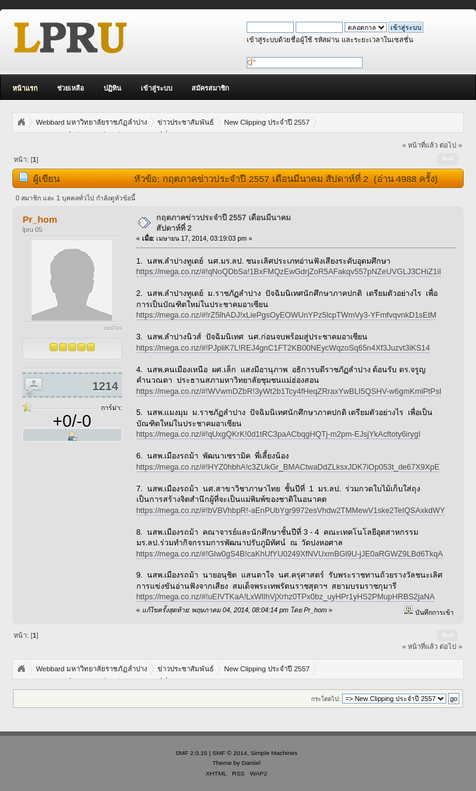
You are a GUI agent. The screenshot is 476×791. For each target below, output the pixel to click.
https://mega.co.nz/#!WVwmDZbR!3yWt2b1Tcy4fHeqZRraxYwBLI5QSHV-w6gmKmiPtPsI (289, 391)
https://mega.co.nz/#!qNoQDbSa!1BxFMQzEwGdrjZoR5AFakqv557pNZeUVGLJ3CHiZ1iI (288, 271)
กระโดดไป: (325, 698)
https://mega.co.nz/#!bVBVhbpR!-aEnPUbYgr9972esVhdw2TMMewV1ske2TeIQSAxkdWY (290, 510)
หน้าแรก (25, 88)
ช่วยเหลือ (70, 88)
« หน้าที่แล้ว (420, 145)
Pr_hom (39, 219)
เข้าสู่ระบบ (156, 88)
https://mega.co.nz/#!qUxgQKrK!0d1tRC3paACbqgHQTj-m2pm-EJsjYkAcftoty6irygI (278, 434)
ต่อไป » (450, 145)
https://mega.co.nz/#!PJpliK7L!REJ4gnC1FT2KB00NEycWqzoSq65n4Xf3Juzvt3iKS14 (283, 348)
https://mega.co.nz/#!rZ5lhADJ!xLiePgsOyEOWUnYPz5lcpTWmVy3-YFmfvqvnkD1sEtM (286, 315)
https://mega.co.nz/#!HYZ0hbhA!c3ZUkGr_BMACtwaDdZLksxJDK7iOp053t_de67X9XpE (287, 467)
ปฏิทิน (112, 88)
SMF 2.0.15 (191, 752)
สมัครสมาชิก (210, 88)
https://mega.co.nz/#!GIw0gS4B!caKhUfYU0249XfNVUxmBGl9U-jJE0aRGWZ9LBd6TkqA (289, 554)
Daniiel (251, 762)
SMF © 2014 (230, 752)
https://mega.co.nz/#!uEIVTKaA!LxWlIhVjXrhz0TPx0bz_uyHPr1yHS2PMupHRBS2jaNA (285, 596)
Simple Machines (274, 752)
